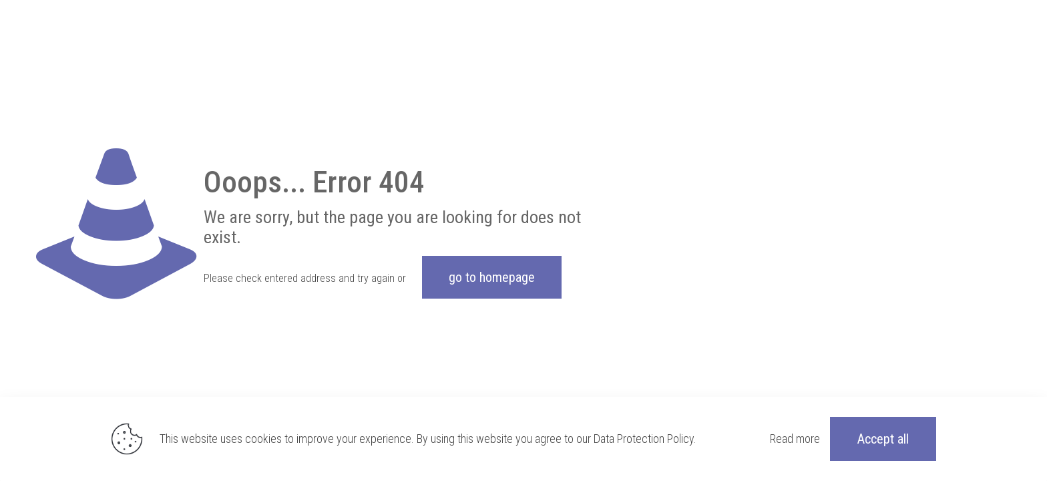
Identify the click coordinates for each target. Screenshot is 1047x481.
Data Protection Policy (644, 439)
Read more (795, 439)
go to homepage (492, 277)
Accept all (883, 439)
